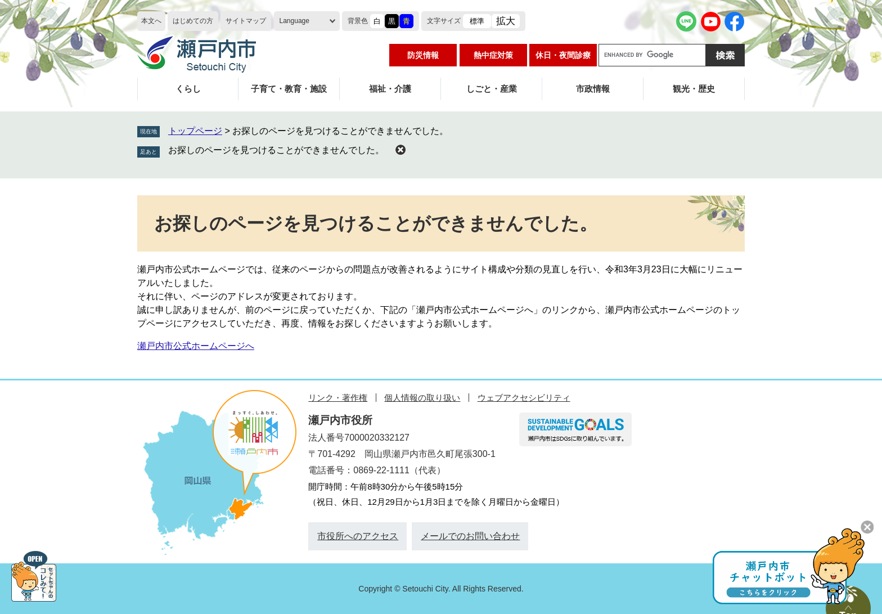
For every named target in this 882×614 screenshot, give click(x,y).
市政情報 (593, 88)
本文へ (151, 21)
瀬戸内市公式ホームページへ (195, 346)
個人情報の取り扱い (422, 397)
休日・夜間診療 (563, 55)
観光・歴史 (694, 88)
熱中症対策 (493, 55)
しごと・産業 (491, 88)
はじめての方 (193, 21)
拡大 (505, 21)
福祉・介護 (390, 88)
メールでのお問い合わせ (470, 536)
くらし (188, 88)
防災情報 (423, 55)
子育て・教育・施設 (289, 88)
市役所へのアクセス (357, 536)
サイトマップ (246, 21)
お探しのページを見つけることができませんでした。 (276, 150)
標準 (477, 21)
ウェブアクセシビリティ (524, 397)
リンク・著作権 (337, 397)
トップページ (195, 131)
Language (294, 21)
